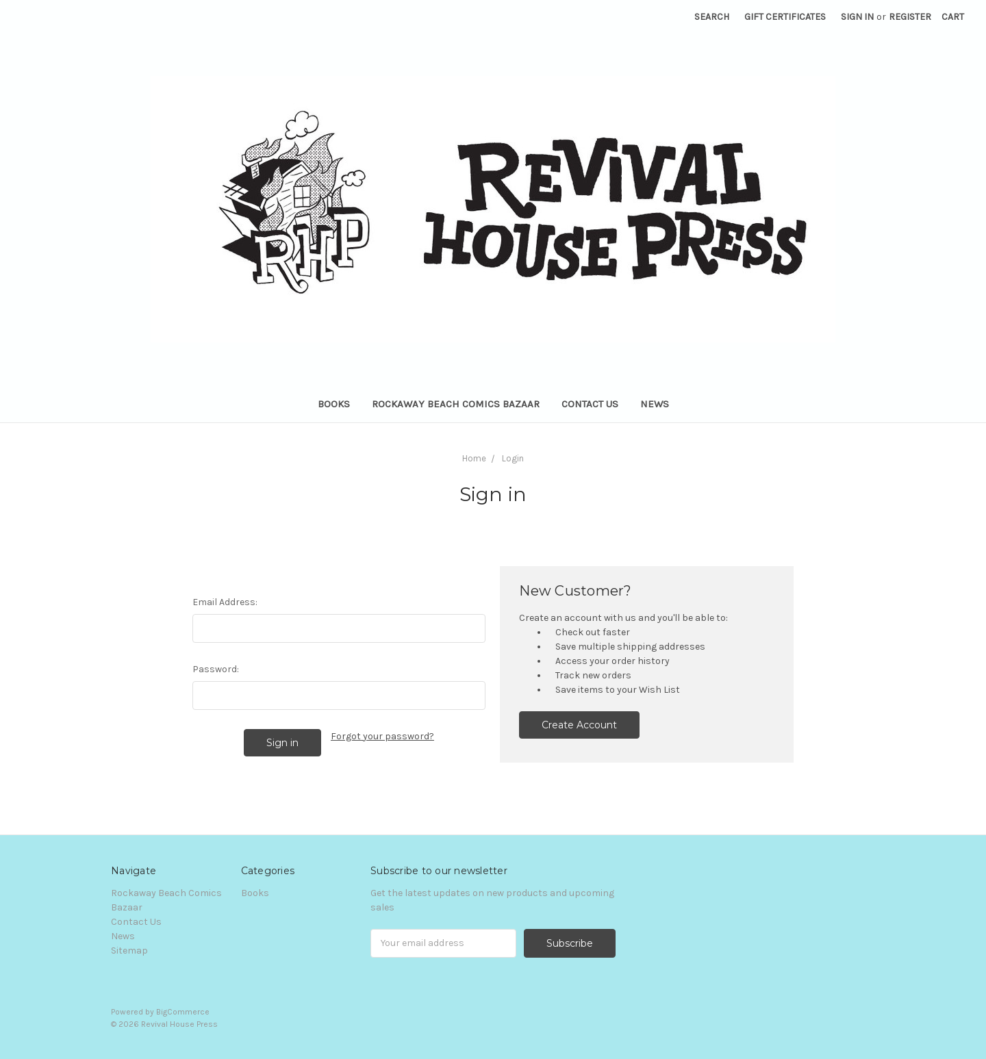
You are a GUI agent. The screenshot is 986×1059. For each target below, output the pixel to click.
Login (513, 458)
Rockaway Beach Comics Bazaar (456, 404)
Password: (215, 669)
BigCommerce (183, 1012)
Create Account (579, 725)
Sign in (857, 17)
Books (334, 404)
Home (474, 458)
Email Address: (224, 602)
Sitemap (129, 950)
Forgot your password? (382, 736)
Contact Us (589, 404)
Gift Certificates (785, 17)
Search (711, 17)
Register (910, 17)
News (654, 404)
